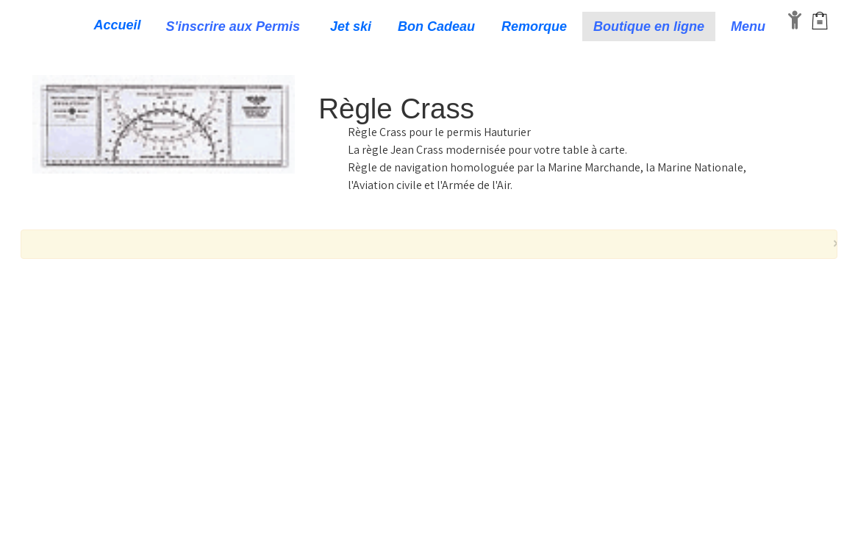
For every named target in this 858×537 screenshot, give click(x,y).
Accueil (117, 25)
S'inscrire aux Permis (235, 26)
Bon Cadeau (436, 26)
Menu (750, 26)
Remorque (534, 26)
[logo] (32, 26)
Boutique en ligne (648, 26)
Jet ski (350, 26)
